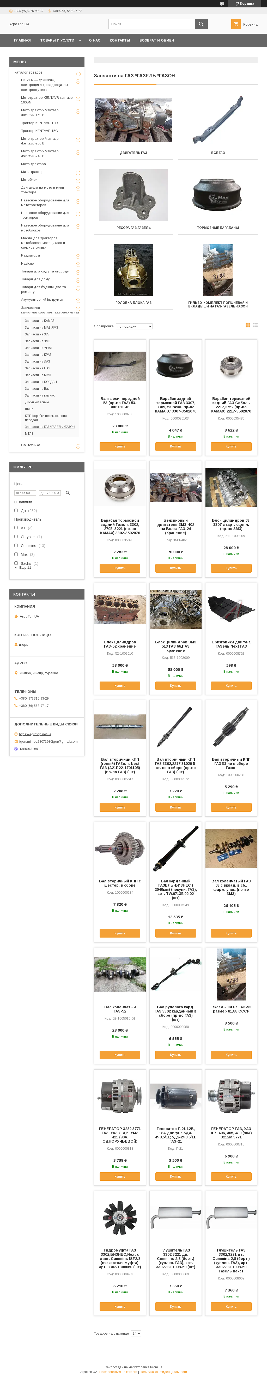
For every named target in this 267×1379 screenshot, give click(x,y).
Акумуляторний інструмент (43, 299)
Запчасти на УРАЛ (38, 348)
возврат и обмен (156, 40)
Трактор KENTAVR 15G (39, 131)
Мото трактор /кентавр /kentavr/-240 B (40, 153)
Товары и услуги (57, 40)
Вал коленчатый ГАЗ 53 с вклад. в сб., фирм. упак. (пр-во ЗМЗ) (231, 887)
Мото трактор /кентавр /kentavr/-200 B (40, 141)
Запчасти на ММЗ (38, 375)
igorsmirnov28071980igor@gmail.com (48, 741)
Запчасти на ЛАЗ (37, 361)
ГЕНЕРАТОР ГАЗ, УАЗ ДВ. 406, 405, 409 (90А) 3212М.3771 (231, 1133)
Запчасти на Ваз (37, 389)
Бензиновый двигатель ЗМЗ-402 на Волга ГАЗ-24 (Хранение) (175, 526)
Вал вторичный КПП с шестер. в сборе (120, 883)
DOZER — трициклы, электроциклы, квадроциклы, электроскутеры (45, 84)
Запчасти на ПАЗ (37, 368)
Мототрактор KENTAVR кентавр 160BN (47, 100)
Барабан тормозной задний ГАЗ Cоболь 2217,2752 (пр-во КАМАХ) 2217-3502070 (231, 405)
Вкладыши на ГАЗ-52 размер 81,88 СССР (231, 1009)
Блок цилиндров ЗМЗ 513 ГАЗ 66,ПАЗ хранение (175, 646)
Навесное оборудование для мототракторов (45, 202)
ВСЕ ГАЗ (218, 153)
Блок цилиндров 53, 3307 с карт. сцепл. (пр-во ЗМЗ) (231, 524)
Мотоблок (29, 180)
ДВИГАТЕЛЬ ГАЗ (133, 153)
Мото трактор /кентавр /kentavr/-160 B (40, 112)
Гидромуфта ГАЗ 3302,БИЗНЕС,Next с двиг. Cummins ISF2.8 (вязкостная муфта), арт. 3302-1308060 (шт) (120, 1258)
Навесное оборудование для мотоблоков (45, 227)
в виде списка (255, 326)
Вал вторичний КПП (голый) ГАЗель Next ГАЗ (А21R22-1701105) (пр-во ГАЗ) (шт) (120, 765)
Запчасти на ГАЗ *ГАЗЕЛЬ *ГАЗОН (50, 427)
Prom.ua (156, 1367)
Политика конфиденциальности (163, 1372)
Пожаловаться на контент (118, 1372)
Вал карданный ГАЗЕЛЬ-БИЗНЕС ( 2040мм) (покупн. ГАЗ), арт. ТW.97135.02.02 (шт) (176, 889)
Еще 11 (25, 567)
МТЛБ (29, 433)
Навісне (27, 263)
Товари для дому (35, 279)
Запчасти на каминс (40, 395)
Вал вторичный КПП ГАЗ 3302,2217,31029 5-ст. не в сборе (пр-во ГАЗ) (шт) (176, 765)
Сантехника (30, 445)
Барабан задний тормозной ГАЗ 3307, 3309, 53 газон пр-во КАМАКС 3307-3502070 (175, 405)
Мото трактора (33, 164)
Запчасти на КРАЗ (38, 355)
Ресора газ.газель (134, 228)
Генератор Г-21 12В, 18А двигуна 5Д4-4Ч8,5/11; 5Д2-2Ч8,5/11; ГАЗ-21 (176, 1135)
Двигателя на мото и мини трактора (42, 189)
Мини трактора (33, 172)
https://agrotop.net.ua (35, 734)
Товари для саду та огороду (45, 271)
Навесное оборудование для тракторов (45, 215)
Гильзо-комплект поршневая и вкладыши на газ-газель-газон (218, 304)
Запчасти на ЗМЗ (37, 341)
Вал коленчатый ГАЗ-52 (120, 1009)
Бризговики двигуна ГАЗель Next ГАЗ (231, 644)
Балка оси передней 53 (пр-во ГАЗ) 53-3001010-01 (120, 403)
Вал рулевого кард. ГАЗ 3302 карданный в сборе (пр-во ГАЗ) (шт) (176, 1013)
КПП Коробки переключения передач (46, 418)
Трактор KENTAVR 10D (39, 123)
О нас (94, 40)
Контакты (120, 40)
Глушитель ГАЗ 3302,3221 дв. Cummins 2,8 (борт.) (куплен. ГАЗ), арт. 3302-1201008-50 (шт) (175, 1258)
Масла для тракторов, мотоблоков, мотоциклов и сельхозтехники (43, 242)
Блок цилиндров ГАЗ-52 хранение (120, 644)
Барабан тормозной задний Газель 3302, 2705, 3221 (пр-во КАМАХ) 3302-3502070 (120, 526)
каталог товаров (29, 72)
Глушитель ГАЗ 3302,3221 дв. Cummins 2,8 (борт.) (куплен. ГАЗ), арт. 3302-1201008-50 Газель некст (231, 1260)
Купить (119, 446)
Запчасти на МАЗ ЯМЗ (41, 327)
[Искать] (201, 24)
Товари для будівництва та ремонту (43, 289)
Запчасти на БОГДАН (41, 382)
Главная (22, 40)
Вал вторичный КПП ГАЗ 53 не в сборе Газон (231, 763)
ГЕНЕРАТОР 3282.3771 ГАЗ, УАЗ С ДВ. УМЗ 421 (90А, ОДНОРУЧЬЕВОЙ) (120, 1135)
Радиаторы (30, 255)
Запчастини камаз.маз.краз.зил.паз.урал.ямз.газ (50, 310)
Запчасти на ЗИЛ (37, 334)
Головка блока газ (133, 303)
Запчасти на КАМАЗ (39, 321)
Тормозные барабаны (218, 228)
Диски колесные (37, 402)
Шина (29, 409)
